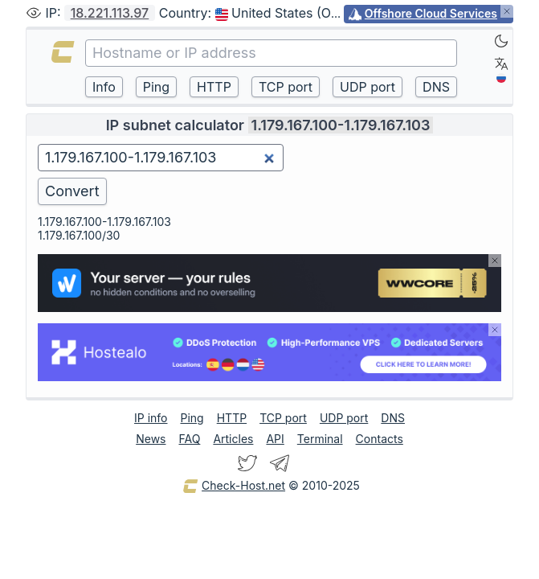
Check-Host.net (233, 486)
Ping (192, 418)
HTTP (232, 418)
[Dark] (501, 41)
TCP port (283, 418)
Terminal (320, 439)
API (275, 439)
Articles (233, 439)
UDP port (344, 418)
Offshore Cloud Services (431, 13)
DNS (393, 418)
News (150, 439)
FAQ (189, 439)
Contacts (379, 439)
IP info (150, 418)
